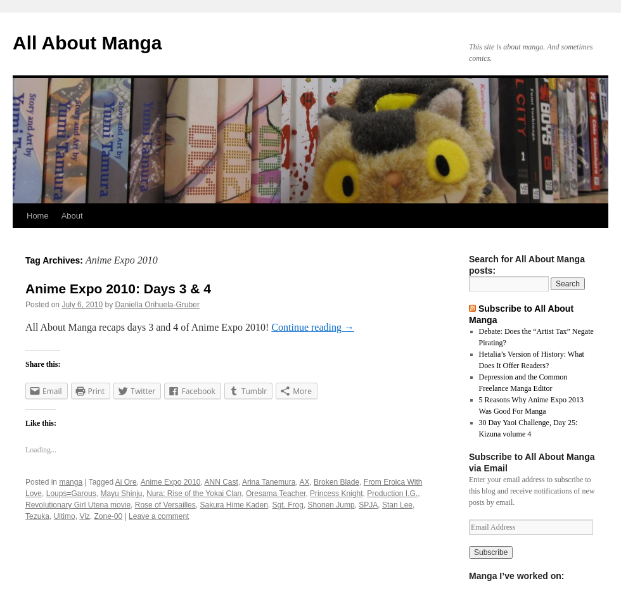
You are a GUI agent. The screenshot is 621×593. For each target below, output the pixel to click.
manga (70, 482)
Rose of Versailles (165, 505)
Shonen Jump (331, 505)
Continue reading (312, 327)
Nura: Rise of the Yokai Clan (193, 493)
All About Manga (87, 42)
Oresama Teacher (276, 493)
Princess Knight (336, 493)
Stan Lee (397, 505)
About (72, 215)
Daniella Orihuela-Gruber (157, 304)
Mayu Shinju (121, 493)
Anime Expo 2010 (171, 482)
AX (304, 482)
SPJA (368, 505)
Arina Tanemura (269, 482)
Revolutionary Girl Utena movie (78, 505)
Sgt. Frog (288, 505)
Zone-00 (108, 516)
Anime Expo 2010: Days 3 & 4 (118, 288)
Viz (84, 516)
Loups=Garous (71, 493)
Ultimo (64, 516)
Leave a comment (159, 516)
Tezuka (37, 516)
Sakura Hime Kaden (233, 505)
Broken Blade (336, 482)
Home (38, 215)
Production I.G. (392, 493)
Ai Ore (126, 482)
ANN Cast (221, 482)
